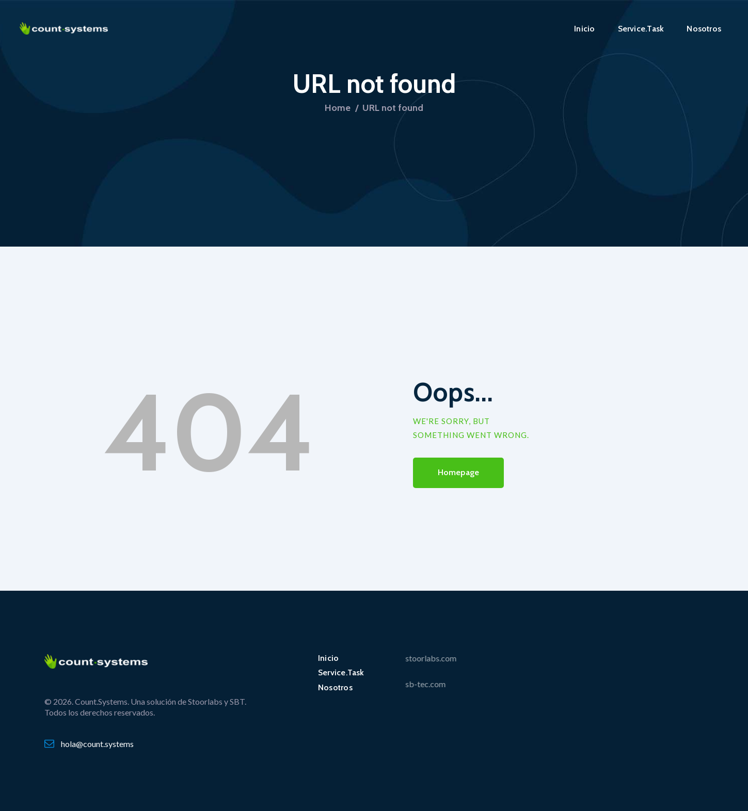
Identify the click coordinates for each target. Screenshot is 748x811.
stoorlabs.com (396, 658)
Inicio (328, 658)
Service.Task (341, 672)
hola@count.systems (97, 744)
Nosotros (335, 687)
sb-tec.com (391, 684)
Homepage (459, 472)
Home (338, 107)
